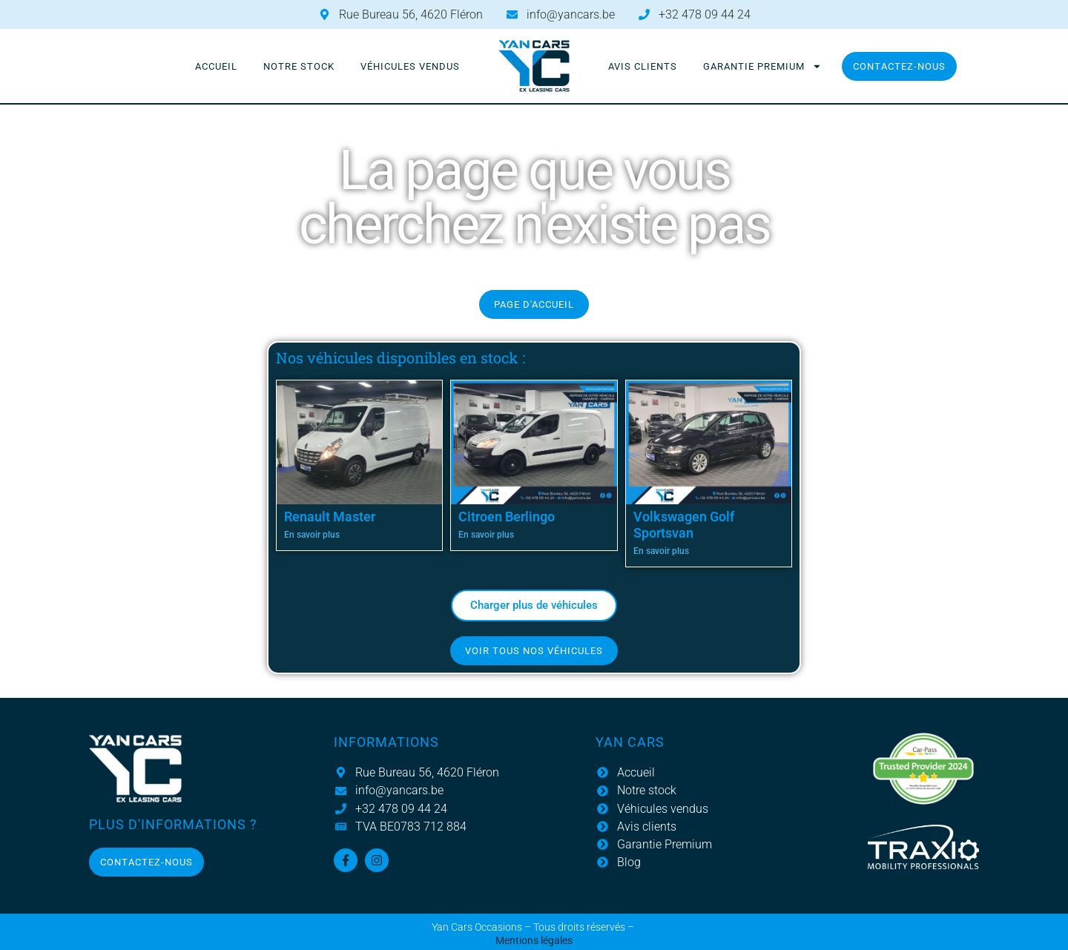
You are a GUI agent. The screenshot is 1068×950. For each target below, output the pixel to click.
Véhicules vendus (410, 66)
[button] (534, 605)
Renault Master (329, 516)
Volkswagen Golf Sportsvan (683, 525)
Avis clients (642, 66)
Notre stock (298, 66)
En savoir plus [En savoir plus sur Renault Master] (312, 535)
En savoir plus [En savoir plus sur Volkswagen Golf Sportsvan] (661, 551)
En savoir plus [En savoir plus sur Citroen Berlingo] (486, 535)
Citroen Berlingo (506, 516)
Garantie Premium (762, 66)
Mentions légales (534, 940)
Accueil (216, 66)
